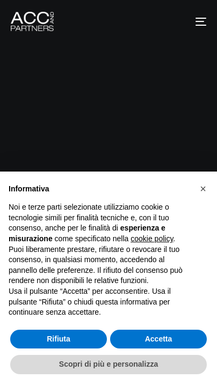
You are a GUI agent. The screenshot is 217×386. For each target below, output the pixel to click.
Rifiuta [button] (58, 339)
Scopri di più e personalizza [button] (108, 364)
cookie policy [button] (152, 238)
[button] (203, 188)
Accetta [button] (158, 339)
